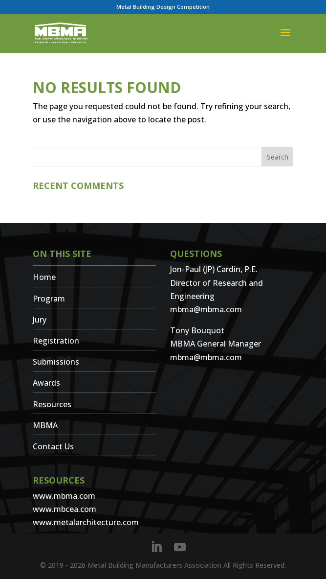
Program (49, 298)
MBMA (45, 425)
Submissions (56, 361)
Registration (56, 340)
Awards (46, 382)
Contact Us (53, 446)
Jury (39, 319)
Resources (52, 404)
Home (44, 277)
